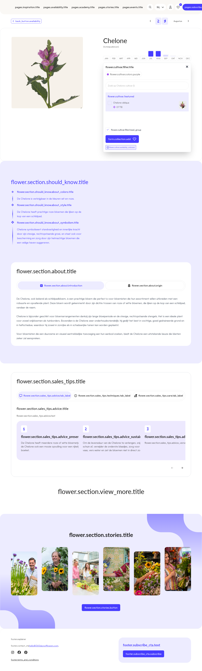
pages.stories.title (108, 7)
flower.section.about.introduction (61, 285)
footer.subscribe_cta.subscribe (143, 653)
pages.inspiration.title (27, 7)
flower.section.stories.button (101, 607)
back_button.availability (26, 21)
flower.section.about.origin (144, 285)
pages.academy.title (83, 7)
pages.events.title (133, 7)
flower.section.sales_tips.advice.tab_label (44, 395)
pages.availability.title (56, 7)
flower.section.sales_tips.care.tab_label (158, 395)
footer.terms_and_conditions (25, 659)
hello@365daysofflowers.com (43, 645)
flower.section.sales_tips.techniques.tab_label (102, 395)
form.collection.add (122, 139)
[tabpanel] (101, 318)
